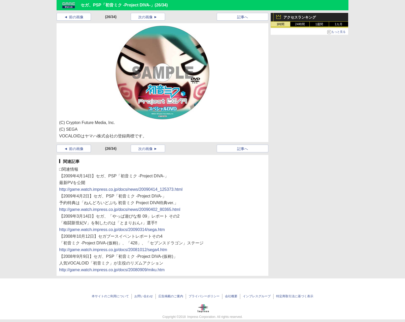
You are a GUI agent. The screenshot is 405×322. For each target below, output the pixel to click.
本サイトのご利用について (110, 296)
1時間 (281, 24)
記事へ (242, 17)
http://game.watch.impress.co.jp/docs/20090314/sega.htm (112, 229)
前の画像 (76, 17)
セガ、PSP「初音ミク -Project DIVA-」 (118, 5)
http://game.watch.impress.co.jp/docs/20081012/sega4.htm (113, 249)
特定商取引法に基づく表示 (294, 296)
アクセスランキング (299, 17)
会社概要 (231, 296)
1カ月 (339, 24)
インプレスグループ (257, 296)
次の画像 (145, 17)
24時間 (300, 24)
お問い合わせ (143, 296)
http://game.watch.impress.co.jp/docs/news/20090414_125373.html (121, 189)
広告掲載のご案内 (170, 296)
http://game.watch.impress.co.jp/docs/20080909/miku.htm (112, 270)
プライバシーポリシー (204, 296)
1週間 (319, 24)
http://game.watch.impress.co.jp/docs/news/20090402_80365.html (119, 209)
